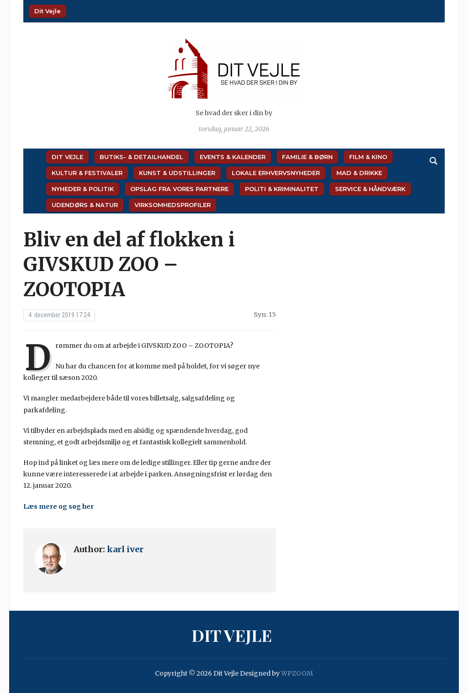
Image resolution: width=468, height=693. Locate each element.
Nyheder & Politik (83, 188)
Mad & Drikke (359, 172)
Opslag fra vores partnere (179, 188)
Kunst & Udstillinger (177, 172)
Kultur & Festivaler (87, 172)
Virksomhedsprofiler (172, 204)
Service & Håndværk (370, 188)
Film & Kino (368, 156)
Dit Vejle (47, 11)
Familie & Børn (307, 156)
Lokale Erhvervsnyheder (276, 172)
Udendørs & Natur (85, 204)
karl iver (125, 549)
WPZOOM (297, 673)
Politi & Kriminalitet (282, 188)
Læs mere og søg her (58, 506)
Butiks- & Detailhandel (141, 156)
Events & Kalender (233, 156)
